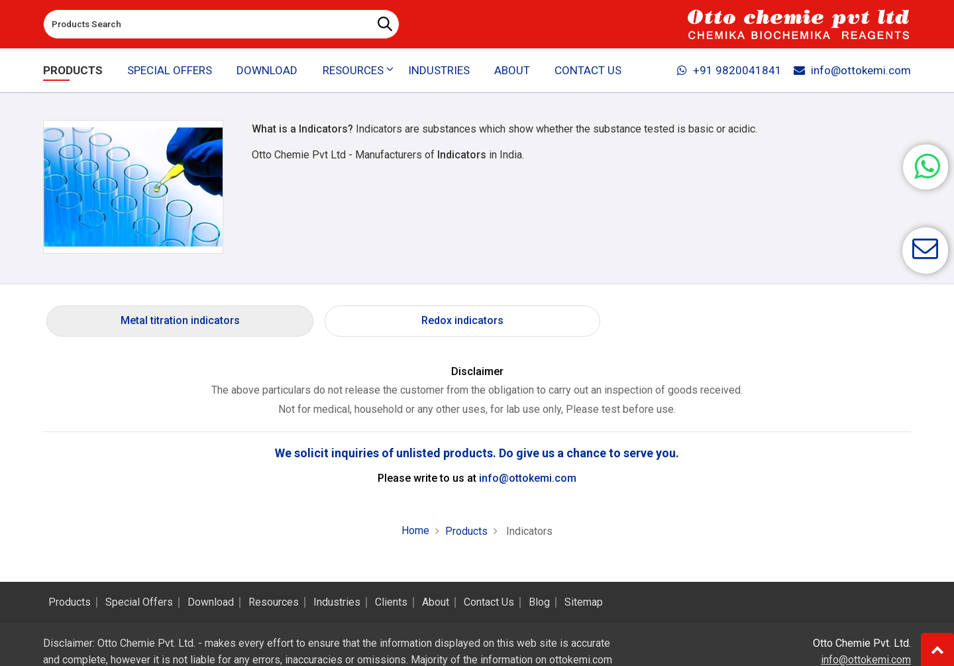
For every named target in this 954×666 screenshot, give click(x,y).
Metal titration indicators (180, 320)
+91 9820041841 (728, 70)
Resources (273, 602)
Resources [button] (352, 70)
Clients (391, 602)
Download (267, 70)
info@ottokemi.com (851, 70)
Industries (438, 70)
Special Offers (170, 70)
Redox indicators (462, 320)
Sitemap (583, 602)
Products (73, 70)
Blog (539, 602)
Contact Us (587, 70)
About (512, 70)
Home (415, 530)
